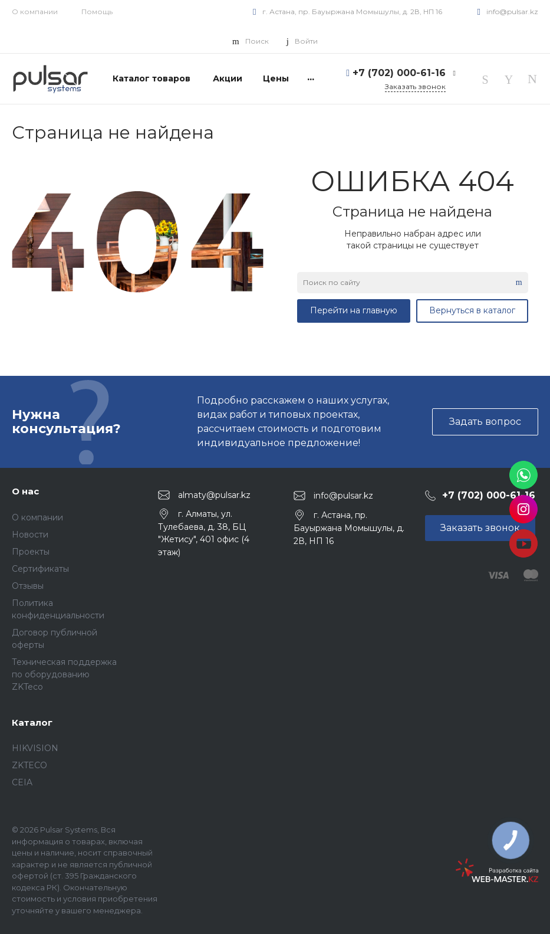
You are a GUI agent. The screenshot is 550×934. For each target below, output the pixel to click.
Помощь (97, 11)
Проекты (31, 551)
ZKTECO (29, 765)
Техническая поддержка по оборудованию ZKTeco (64, 674)
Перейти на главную (353, 310)
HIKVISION (35, 748)
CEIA (22, 782)
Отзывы (28, 586)
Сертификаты (40, 568)
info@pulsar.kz (512, 11)
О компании (35, 11)
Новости (30, 534)
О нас (25, 491)
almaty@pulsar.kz (214, 495)
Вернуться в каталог (472, 310)
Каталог (32, 722)
